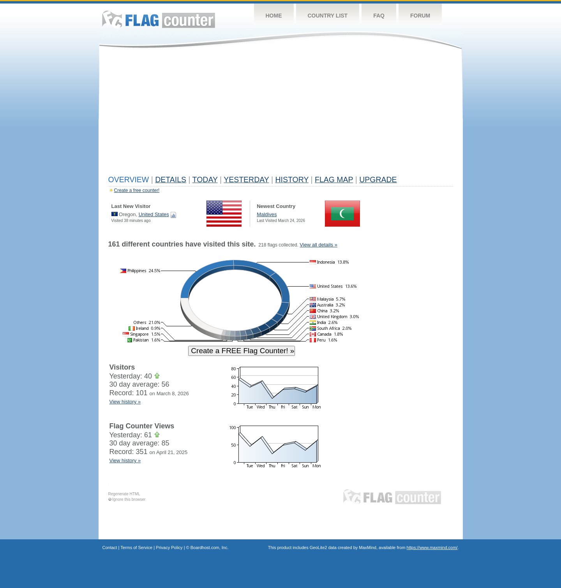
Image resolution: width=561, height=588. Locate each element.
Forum (420, 15)
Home (274, 15)
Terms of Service (136, 547)
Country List (328, 15)
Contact (109, 547)
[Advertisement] (280, 113)
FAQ (379, 15)
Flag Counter (158, 19)
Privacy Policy (169, 547)
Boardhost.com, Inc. (210, 547)
